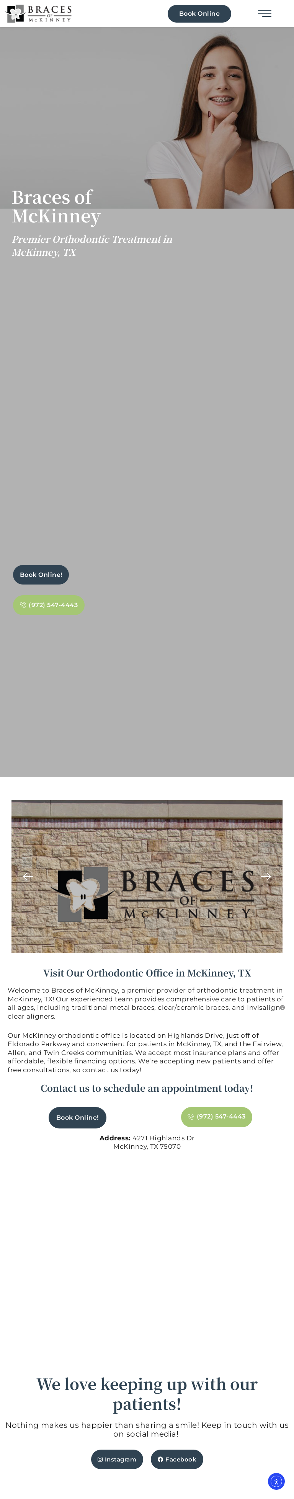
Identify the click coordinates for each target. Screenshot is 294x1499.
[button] (28, 877)
